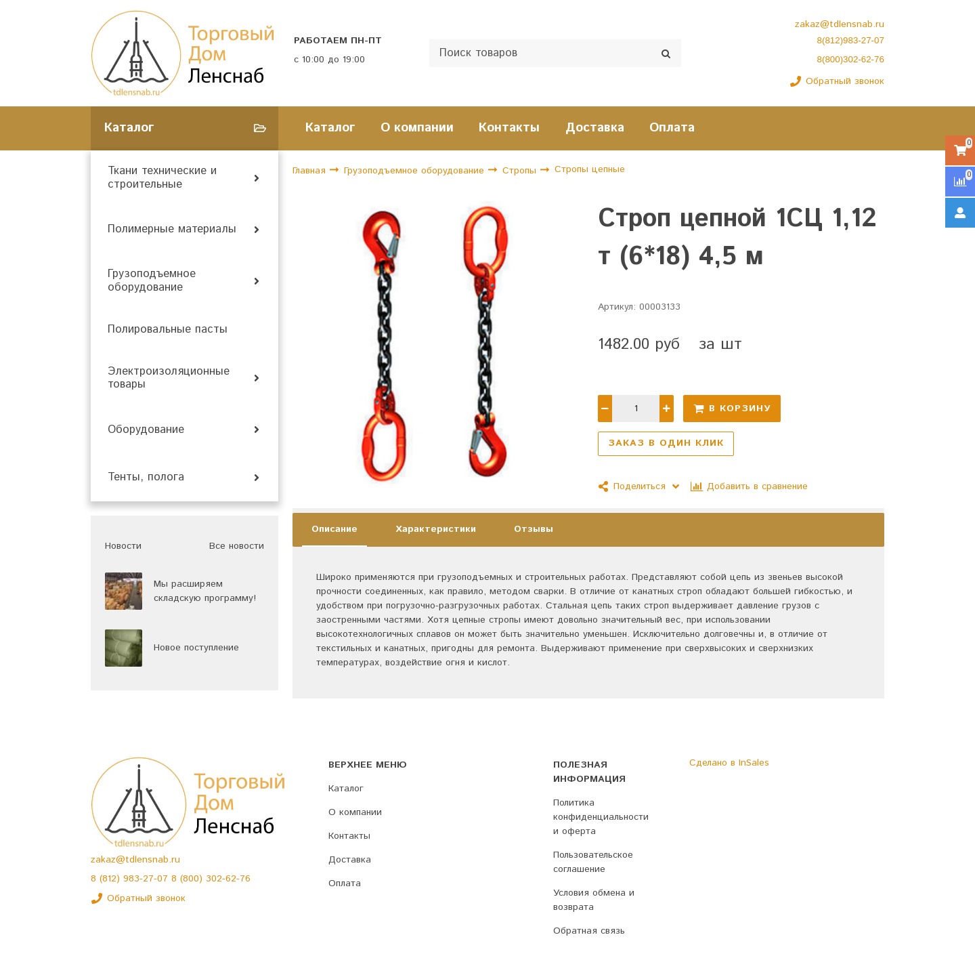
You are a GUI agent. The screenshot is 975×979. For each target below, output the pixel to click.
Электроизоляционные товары (169, 378)
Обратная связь (589, 931)
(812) (111, 879)
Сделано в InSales (729, 763)
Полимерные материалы (172, 229)
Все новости (236, 546)
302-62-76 (228, 879)
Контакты (509, 128)
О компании (417, 128)
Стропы (521, 171)
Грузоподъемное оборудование (152, 281)
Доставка (594, 128)
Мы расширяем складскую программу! (205, 591)
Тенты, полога (146, 477)
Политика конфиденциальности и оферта (601, 817)
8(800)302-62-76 (850, 59)
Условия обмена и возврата (593, 900)
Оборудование (146, 430)
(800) (193, 879)
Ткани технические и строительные (162, 178)
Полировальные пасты (168, 330)
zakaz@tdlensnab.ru (839, 24)
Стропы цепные (590, 170)
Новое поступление (196, 647)
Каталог (330, 128)
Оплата (672, 128)
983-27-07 (147, 879)
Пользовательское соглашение (593, 862)
